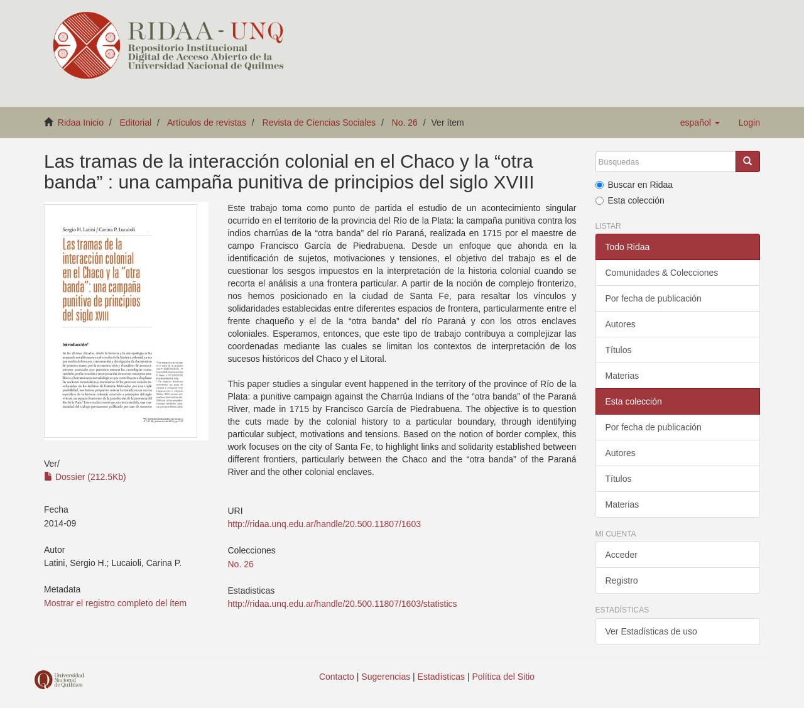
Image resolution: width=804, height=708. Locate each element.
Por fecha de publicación (654, 298)
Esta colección (630, 200)
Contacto (336, 677)
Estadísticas (441, 677)
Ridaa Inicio (81, 122)
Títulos (619, 350)
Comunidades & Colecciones (662, 273)
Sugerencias (385, 677)
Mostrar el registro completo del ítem (115, 603)
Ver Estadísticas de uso (651, 631)
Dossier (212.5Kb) (85, 477)
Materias (622, 376)
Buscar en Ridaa (634, 185)
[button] (700, 122)
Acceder (622, 555)
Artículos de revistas (206, 122)
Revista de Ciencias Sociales (319, 122)
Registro (622, 580)
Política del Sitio (503, 677)
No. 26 (405, 122)
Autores (621, 324)
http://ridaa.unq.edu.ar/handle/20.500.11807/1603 (323, 524)
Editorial (136, 122)
